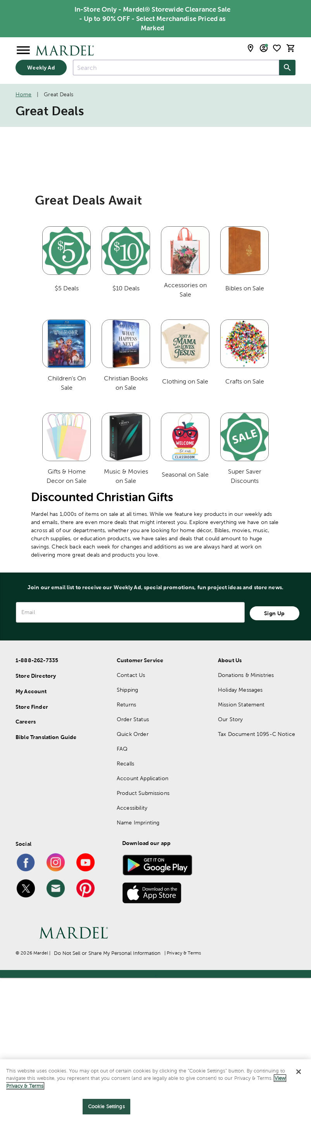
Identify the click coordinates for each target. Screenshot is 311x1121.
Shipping (127, 833)
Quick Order (133, 877)
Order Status (133, 862)
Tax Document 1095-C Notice (256, 877)
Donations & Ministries (246, 818)
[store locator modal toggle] (250, 48)
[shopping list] (277, 48)
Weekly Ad (41, 67)
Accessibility (132, 951)
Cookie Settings (106, 1106)
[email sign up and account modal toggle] (264, 48)
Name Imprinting (138, 966)
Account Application (142, 921)
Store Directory (36, 819)
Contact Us (131, 818)
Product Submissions (143, 936)
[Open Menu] (23, 50)
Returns (126, 848)
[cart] (290, 48)
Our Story (230, 862)
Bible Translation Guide (46, 880)
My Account (31, 834)
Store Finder (32, 850)
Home (24, 94)
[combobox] (176, 67)
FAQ (122, 892)
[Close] (298, 1071)
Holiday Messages (240, 833)
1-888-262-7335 (37, 803)
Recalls (125, 907)
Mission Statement (241, 848)
